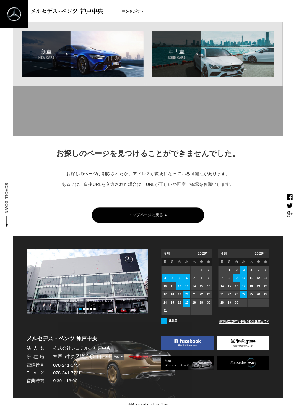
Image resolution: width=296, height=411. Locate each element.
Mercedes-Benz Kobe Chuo (149, 404)
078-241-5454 (67, 365)
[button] (80, 309)
